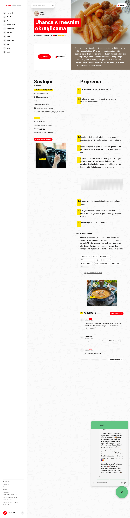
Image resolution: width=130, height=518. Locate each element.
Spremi (44, 56)
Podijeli (121, 5)
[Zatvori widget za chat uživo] (122, 492)
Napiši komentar (116, 313)
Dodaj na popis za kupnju (43, 139)
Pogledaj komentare (115, 359)
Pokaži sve (84, 267)
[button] (13, 513)
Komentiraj (60, 56)
